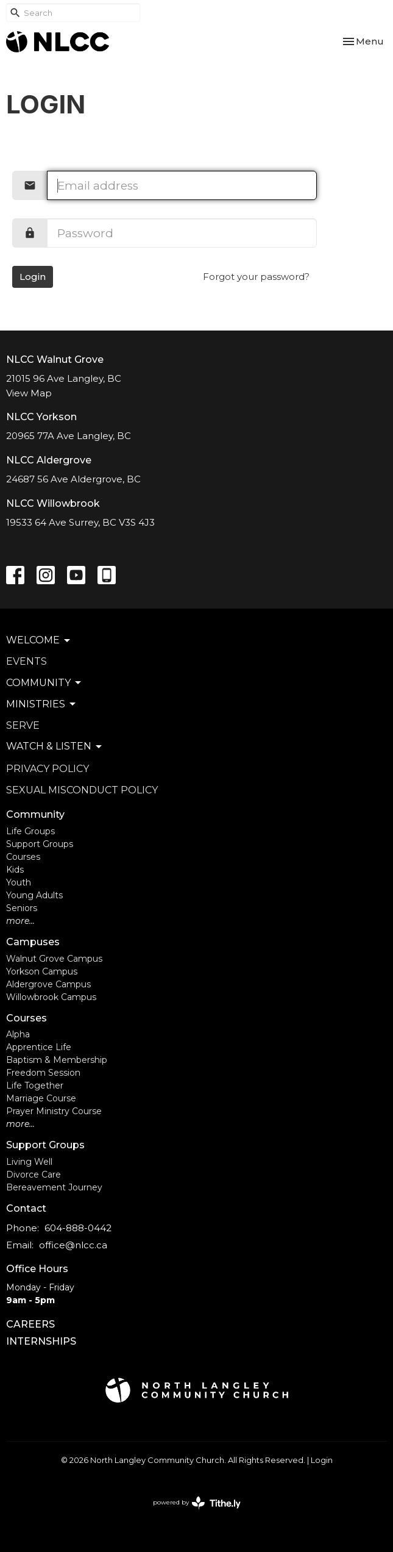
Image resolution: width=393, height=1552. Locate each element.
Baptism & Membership (56, 1059)
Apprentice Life (38, 1047)
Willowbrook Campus (51, 997)
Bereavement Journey (54, 1187)
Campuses (33, 942)
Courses (23, 856)
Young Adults (34, 895)
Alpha (18, 1034)
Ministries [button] (41, 704)
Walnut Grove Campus (54, 958)
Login (32, 276)
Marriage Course (41, 1098)
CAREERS (30, 1324)
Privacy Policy (47, 768)
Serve (23, 725)
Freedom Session (43, 1072)
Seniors (21, 908)
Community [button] (44, 683)
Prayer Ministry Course (54, 1111)
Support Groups (39, 844)
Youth (18, 882)
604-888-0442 (78, 1228)
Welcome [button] (39, 640)
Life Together (34, 1085)
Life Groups (30, 831)
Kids (15, 869)
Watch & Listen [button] (55, 746)
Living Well (29, 1161)
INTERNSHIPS (41, 1341)
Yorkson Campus (41, 971)
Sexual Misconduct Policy (82, 790)
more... (20, 920)
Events (26, 661)
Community (35, 814)
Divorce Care (33, 1174)
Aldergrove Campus (48, 984)
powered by (197, 1503)
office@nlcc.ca (73, 1245)
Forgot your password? (256, 276)
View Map (29, 393)
